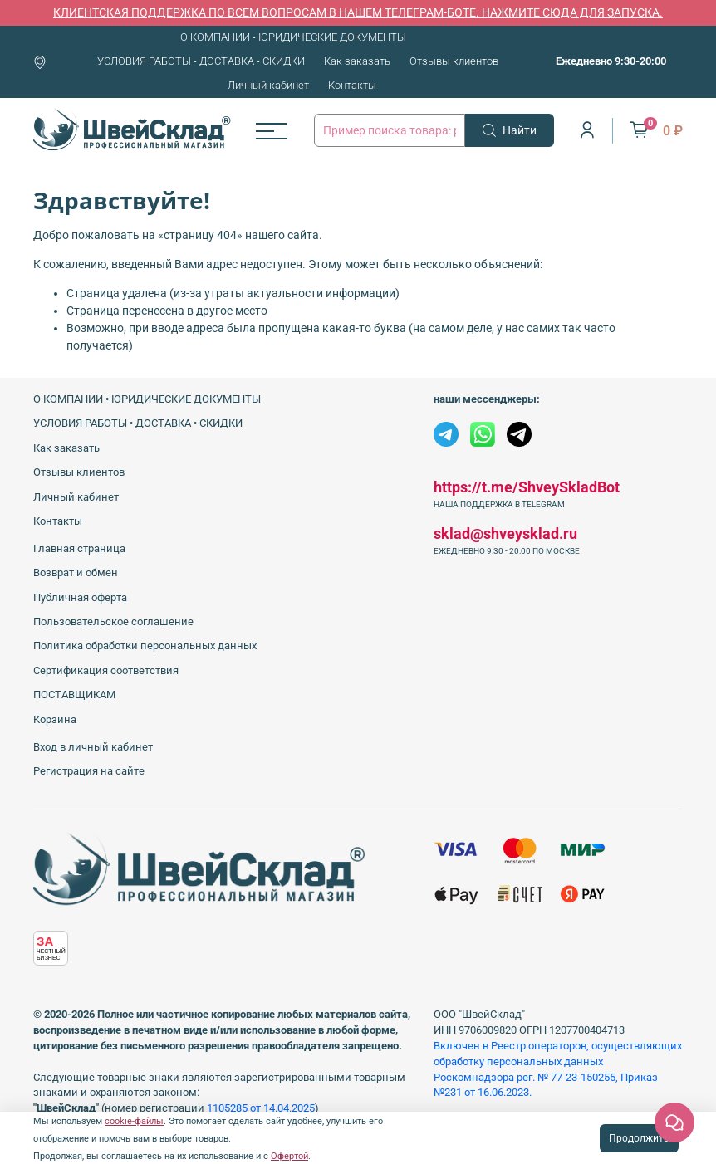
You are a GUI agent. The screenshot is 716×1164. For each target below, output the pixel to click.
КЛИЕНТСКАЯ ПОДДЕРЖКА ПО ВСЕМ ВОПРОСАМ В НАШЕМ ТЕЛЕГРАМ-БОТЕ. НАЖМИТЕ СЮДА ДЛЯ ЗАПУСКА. (358, 12)
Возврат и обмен (75, 572)
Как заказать (357, 61)
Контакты (352, 85)
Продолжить (639, 1138)
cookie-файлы (134, 1121)
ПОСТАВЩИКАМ (74, 694)
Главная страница (79, 548)
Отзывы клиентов (453, 61)
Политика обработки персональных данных (145, 645)
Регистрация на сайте (89, 771)
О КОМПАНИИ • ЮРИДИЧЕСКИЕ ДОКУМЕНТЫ (293, 37)
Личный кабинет (268, 85)
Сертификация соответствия (106, 670)
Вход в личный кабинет (93, 747)
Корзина (54, 719)
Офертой (289, 1156)
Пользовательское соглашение (113, 621)
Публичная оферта (80, 597)
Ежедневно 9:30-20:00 (611, 61)
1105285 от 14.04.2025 (261, 1108)
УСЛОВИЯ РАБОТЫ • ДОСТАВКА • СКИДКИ (201, 61)
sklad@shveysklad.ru (505, 533)
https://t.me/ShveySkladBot (527, 487)
